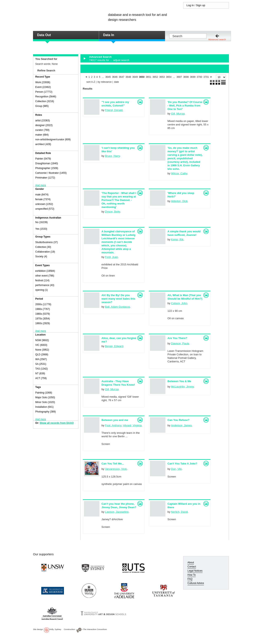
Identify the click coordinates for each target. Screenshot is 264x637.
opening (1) (41, 289)
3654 (169, 77)
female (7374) (43, 199)
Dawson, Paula (180, 343)
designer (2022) (44, 125)
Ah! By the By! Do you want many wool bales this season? (118, 299)
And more (40, 185)
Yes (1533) (41, 228)
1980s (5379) (42, 313)
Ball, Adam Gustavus (117, 306)
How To (191, 574)
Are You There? (177, 338)
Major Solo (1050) (45, 397)
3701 (206, 77)
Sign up (200, 5)
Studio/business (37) (46, 242)
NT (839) (40, 373)
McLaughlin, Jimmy (182, 386)
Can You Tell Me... (112, 463)
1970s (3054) (42, 318)
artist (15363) (42, 120)
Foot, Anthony (113, 425)
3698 (186, 77)
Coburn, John (179, 303)
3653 (162, 77)
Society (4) (41, 256)
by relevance (105, 82)
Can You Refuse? (178, 420)
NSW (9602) (42, 340)
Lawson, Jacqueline (116, 511)
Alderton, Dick (179, 201)
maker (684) (42, 134)
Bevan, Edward (114, 346)
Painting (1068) (43, 392)
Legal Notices (195, 570)
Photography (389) (45, 411)
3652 (155, 77)
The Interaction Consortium (95, 629)
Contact (191, 566)
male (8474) (41, 194)
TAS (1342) (41, 368)
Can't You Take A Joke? (182, 463)
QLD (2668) (41, 354)
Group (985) (42, 106)
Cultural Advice (195, 583)
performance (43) (44, 285)
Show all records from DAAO (57, 423)
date (116, 82)
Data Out (44, 35)
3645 (108, 77)
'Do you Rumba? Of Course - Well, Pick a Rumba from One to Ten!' (184, 105)
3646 (115, 77)
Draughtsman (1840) (46, 163)
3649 (135, 77)
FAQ (189, 579)
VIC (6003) (41, 345)
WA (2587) (41, 359)
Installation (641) (44, 406)
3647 (121, 77)
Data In (108, 35)
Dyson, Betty (112, 211)
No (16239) (41, 222)
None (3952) (42, 349)
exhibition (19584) (45, 270)
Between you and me (114, 420)
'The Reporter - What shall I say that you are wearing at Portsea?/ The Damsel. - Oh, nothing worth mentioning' (118, 200)
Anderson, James (181, 425)
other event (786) (44, 275)
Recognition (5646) (45, 96)
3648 (128, 77)
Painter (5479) (43, 158)
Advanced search (217, 39)
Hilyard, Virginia (132, 425)
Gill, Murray (177, 113)
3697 (179, 77)
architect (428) (43, 144)
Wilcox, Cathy (179, 173)
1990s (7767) (42, 309)
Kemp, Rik (177, 239)
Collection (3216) (44, 101)
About (190, 562)
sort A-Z (90, 82)
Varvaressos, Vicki (116, 468)
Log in (190, 5)
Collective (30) (43, 247)
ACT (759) (41, 378)
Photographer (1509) (46, 168)
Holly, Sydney (55, 629)
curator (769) (42, 130)
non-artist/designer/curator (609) (53, 139)
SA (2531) (40, 364)
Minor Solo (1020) (45, 402)
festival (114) (42, 280)
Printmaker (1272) (45, 177)
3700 (199, 77)
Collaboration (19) (45, 251)
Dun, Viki (176, 468)
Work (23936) (42, 82)
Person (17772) (43, 91)
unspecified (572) (44, 208)
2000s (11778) (43, 304)
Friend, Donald (114, 110)
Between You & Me (179, 381)
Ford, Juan (111, 257)
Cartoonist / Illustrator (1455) (51, 172)
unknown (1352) (44, 204)
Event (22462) (43, 87)
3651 (148, 77)
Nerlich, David (179, 511)
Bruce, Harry (112, 155)
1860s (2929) (42, 323)
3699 (193, 77)
